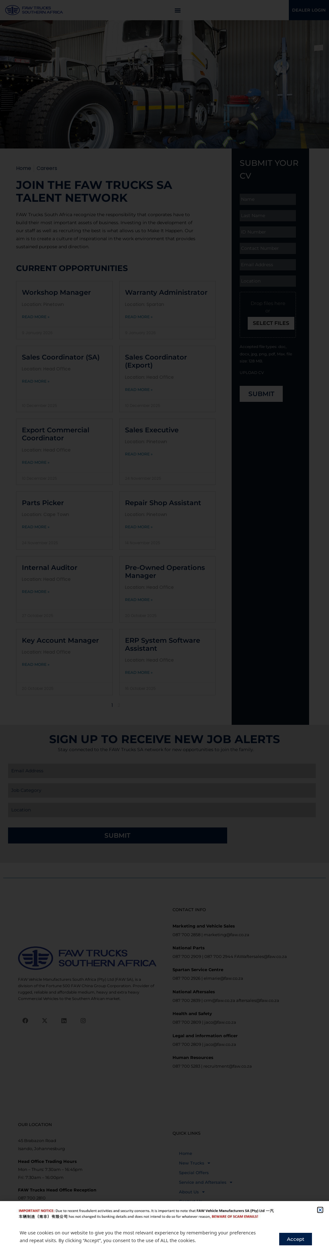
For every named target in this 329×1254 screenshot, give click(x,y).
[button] (320, 1209)
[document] (164, 627)
